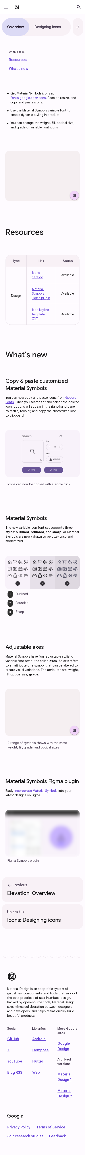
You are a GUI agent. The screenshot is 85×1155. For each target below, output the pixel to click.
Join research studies (25, 1136)
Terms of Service (50, 1127)
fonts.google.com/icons (28, 98)
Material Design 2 (65, 1093)
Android (39, 1039)
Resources (18, 60)
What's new (18, 69)
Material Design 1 (64, 1077)
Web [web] (36, 1072)
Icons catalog (37, 275)
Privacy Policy (19, 1127)
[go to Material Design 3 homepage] (17, 7)
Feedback (57, 1136)
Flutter (37, 1061)
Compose (40, 1050)
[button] (6, 7)
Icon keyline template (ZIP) (40, 314)
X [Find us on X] (8, 1050)
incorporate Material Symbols (36, 791)
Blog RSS (14, 1072)
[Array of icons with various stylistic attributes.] (42, 176)
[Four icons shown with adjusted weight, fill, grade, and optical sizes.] (42, 712)
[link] (17, 59)
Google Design (64, 1046)
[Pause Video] (74, 195)
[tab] (15, 27)
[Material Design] (11, 976)
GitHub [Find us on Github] (13, 1039)
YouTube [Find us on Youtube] (14, 1061)
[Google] (15, 1116)
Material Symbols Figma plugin (41, 293)
